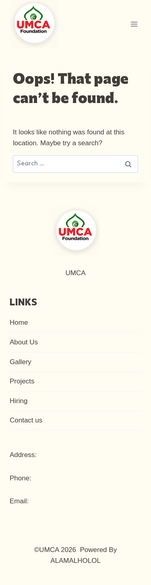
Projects (22, 381)
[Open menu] (133, 24)
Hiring (18, 401)
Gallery (20, 362)
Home (19, 322)
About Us (24, 342)
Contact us (26, 420)
